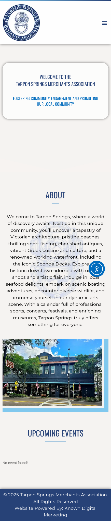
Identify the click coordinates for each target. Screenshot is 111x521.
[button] (104, 23)
